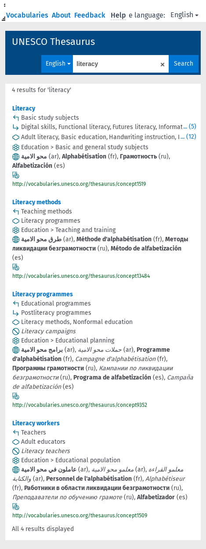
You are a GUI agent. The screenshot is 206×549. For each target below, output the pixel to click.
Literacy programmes (42, 294)
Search (183, 63)
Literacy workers (36, 423)
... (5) (189, 126)
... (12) (188, 136)
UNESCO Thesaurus (53, 42)
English (184, 15)
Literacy (23, 108)
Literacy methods (36, 202)
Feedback (90, 15)
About (62, 15)
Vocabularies (28, 15)
